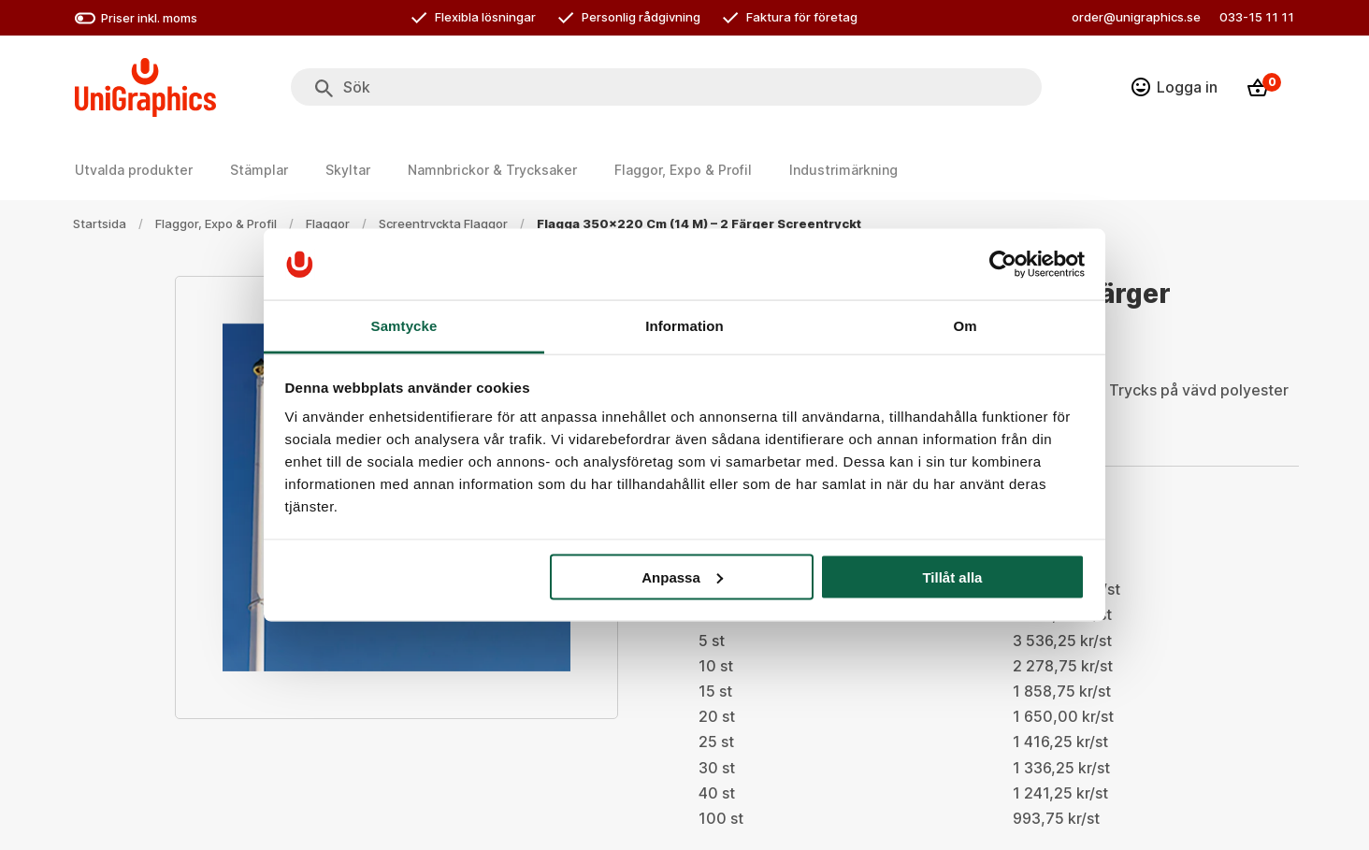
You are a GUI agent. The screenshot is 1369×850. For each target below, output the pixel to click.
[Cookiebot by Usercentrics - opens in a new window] (1003, 264)
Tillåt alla (952, 576)
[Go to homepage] (145, 87)
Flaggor (328, 224)
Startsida (99, 224)
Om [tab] (964, 326)
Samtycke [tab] (404, 326)
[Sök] (324, 89)
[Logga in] (1174, 87)
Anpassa (682, 576)
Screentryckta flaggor (443, 224)
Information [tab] (684, 326)
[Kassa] (1263, 87)
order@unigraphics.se (1136, 16)
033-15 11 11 (1256, 16)
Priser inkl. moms (136, 18)
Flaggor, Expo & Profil (216, 224)
